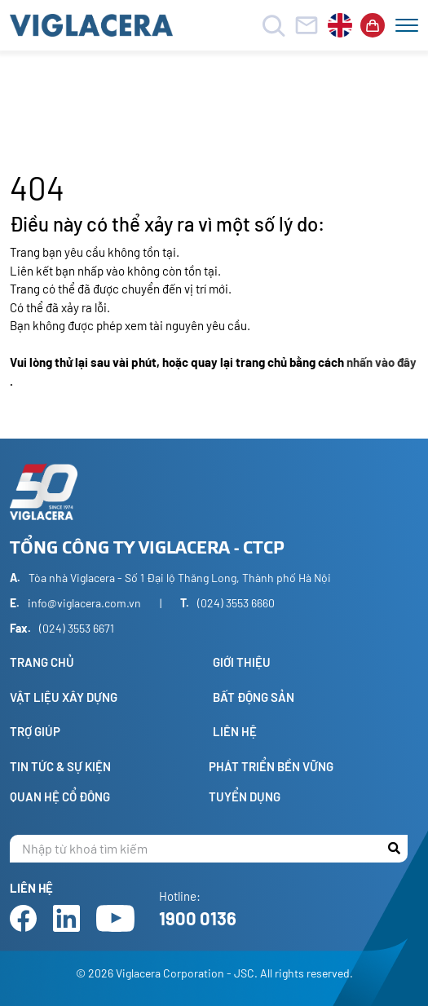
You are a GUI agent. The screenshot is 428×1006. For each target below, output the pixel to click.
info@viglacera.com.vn (84, 603)
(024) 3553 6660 (236, 603)
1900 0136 (197, 918)
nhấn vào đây (381, 362)
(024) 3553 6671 (76, 628)
